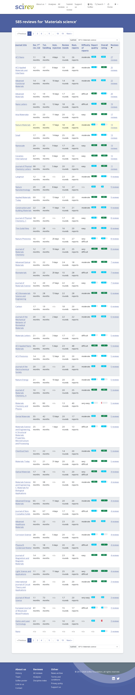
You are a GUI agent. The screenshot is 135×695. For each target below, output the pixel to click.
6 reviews (115, 293)
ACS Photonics (21, 356)
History (18, 673)
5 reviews (115, 335)
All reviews (61, 5)
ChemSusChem (22, 451)
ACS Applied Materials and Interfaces (21, 70)
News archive (57, 673)
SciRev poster (21, 680)
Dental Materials (22, 416)
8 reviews (115, 218)
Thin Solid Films (22, 228)
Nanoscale (20, 145)
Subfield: (73, 40)
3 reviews (115, 581)
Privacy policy (57, 683)
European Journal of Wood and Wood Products (23, 611)
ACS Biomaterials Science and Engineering (22, 296)
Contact (18, 688)
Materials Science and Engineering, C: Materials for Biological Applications (23, 488)
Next (69, 33)
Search (99, 4)
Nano (17, 631)
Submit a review (69, 7)
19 (63, 33)
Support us (78, 5)
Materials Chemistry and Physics (21, 406)
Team (17, 677)
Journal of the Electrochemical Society (22, 369)
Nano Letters (21, 104)
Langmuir (19, 176)
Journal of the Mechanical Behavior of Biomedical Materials (21, 322)
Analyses (52, 4)
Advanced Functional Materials (20, 83)
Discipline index (40, 680)
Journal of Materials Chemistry (19, 252)
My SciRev (90, 5)
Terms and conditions (56, 678)
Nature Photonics (23, 239)
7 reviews (115, 262)
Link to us (19, 684)
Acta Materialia (21, 114)
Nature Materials (22, 125)
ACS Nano (19, 57)
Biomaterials (20, 272)
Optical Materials (22, 472)
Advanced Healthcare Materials (20, 524)
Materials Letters (22, 335)
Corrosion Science (23, 534)
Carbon (18, 306)
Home (110, 5)
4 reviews (115, 472)
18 (58, 33)
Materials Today (22, 461)
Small (17, 135)
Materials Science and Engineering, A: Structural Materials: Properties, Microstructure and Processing (23, 435)
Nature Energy (21, 379)
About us (40, 4)
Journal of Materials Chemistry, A (20, 393)
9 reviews (115, 176)
